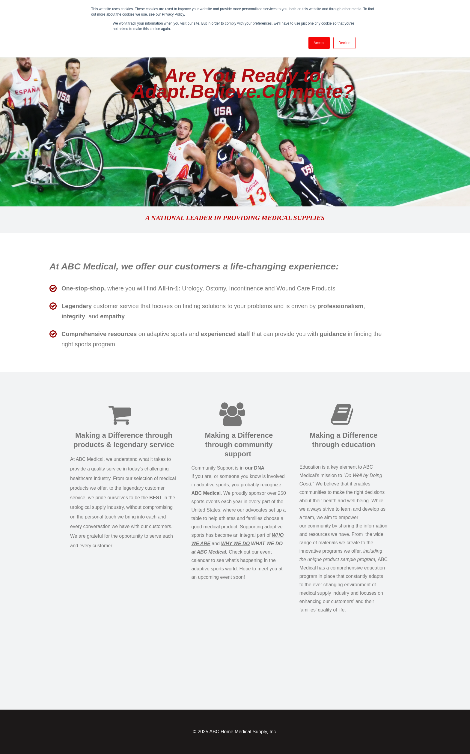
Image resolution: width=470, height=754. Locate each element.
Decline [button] (344, 43)
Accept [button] (319, 43)
